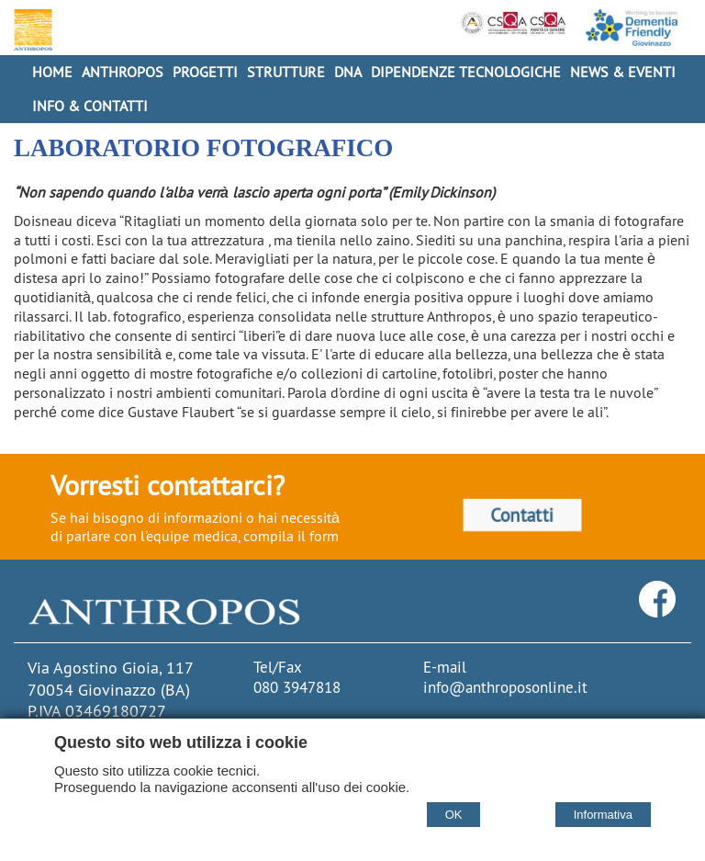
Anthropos (122, 71)
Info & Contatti (90, 105)
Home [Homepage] (52, 71)
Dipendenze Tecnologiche (466, 71)
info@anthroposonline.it (505, 687)
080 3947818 (297, 687)
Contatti (522, 514)
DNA (348, 71)
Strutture (286, 71)
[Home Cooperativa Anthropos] (30, 30)
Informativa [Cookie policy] (603, 814)
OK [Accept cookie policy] (454, 814)
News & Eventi (623, 71)
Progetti (205, 71)
